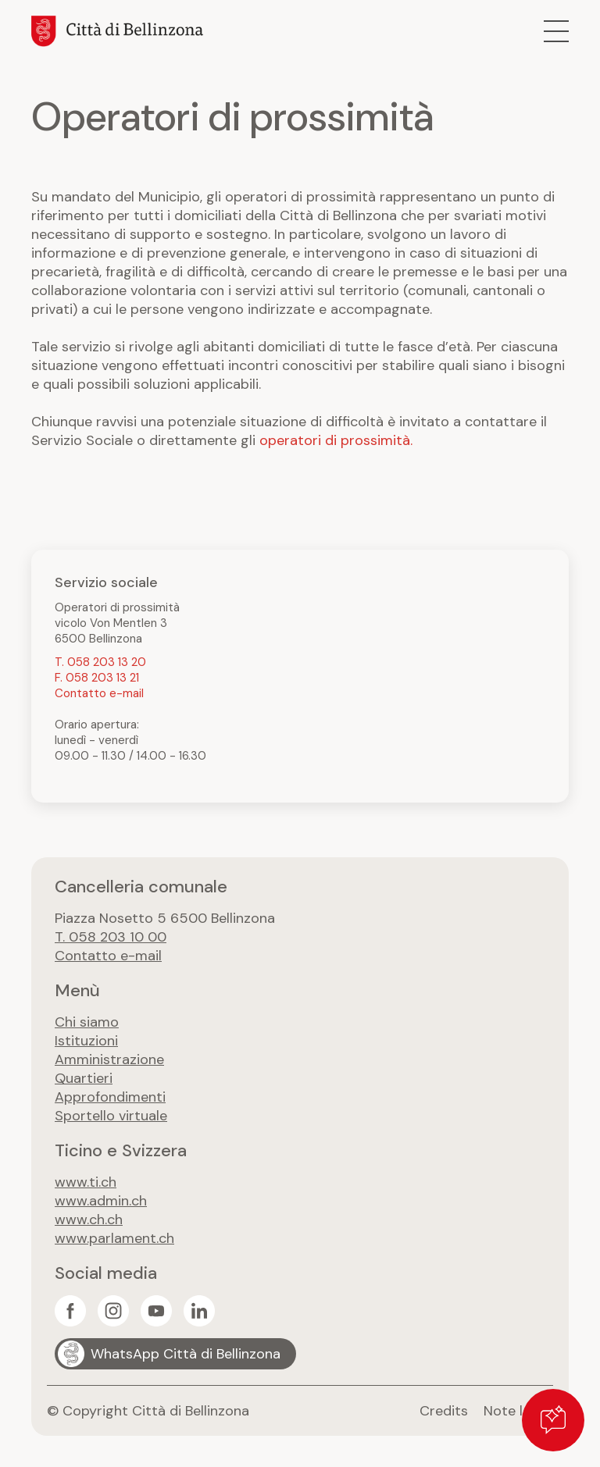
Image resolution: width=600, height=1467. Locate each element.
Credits (444, 1410)
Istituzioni (86, 1040)
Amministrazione (109, 1059)
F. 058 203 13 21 (97, 677)
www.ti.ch (85, 1182)
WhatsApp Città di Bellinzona (185, 1353)
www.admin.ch (101, 1200)
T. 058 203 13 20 (100, 662)
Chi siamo (87, 1022)
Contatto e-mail (99, 693)
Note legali (518, 1410)
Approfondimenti (110, 1097)
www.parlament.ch (114, 1238)
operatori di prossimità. (335, 440)
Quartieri (83, 1078)
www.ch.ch (89, 1219)
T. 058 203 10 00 (110, 937)
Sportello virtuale (111, 1115)
